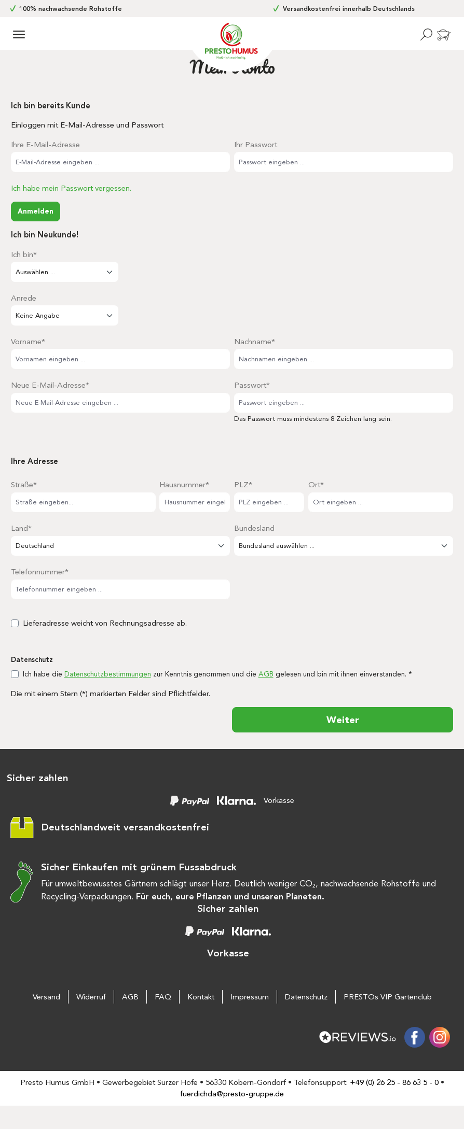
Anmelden (35, 211)
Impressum (249, 996)
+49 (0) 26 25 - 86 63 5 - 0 (394, 1082)
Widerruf (91, 996)
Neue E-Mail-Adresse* (50, 385)
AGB (266, 674)
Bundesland (254, 528)
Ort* (316, 484)
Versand (46, 996)
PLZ (243, 484)
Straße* (24, 484)
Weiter (342, 720)
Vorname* (28, 341)
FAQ (163, 996)
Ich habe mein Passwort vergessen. (71, 188)
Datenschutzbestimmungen (107, 674)
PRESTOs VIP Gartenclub (388, 996)
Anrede (23, 298)
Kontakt (200, 996)
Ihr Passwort (255, 144)
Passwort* (252, 385)
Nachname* (254, 341)
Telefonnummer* (40, 571)
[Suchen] (426, 34)
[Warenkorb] (444, 35)
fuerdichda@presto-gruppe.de (232, 1093)
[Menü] (19, 34)
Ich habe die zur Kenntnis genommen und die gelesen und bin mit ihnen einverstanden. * (217, 674)
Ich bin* (24, 254)
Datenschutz (306, 996)
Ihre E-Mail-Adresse (45, 144)
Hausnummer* (184, 484)
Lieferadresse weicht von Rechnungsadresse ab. (105, 623)
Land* (21, 528)
